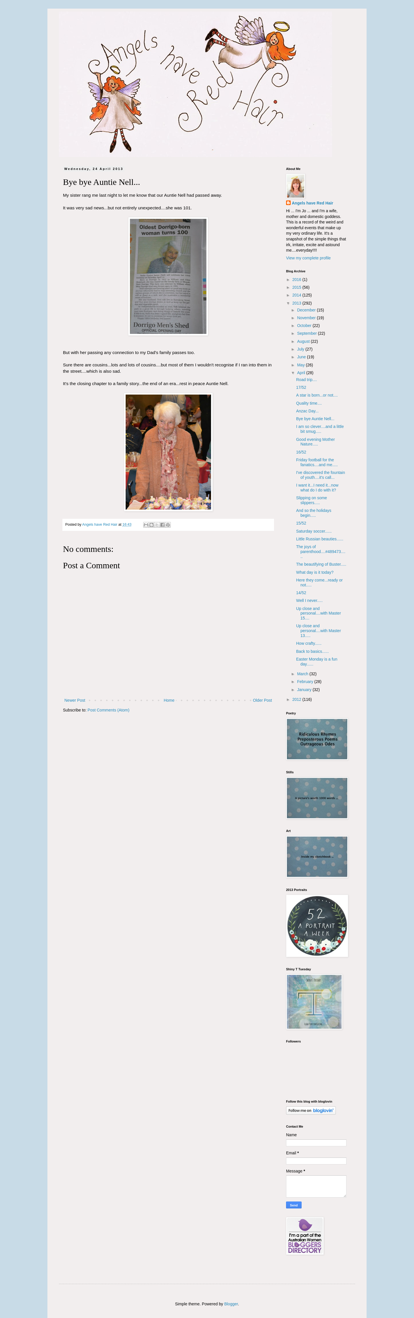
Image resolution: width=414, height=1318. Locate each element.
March (303, 674)
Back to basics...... (312, 651)
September (307, 333)
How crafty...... (308, 643)
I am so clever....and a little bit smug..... (320, 429)
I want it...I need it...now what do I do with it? (317, 487)
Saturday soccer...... (314, 531)
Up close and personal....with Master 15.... (318, 613)
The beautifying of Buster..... (321, 564)
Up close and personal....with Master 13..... (318, 630)
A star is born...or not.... (317, 395)
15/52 (301, 523)
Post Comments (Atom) (108, 710)
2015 (297, 287)
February (305, 681)
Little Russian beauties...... (319, 539)
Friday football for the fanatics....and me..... (317, 462)
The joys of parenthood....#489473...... (320, 551)
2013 (297, 303)
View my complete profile (308, 258)
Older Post (262, 700)
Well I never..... (309, 600)
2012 (297, 699)
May (301, 365)
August (303, 341)
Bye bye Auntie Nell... (315, 418)
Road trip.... (306, 379)
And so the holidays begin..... (313, 513)
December (307, 310)
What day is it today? (315, 572)
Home (169, 700)
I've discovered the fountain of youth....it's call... (320, 475)
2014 (297, 295)
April (301, 372)
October (305, 325)
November (307, 317)
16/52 (301, 452)
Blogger (231, 1304)
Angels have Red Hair (312, 203)
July (301, 349)
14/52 (301, 592)
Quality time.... (309, 403)
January (305, 689)
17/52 (301, 387)
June (302, 357)
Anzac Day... (307, 411)
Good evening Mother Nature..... (315, 442)
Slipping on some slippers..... (311, 500)
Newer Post (74, 700)
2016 (297, 279)
